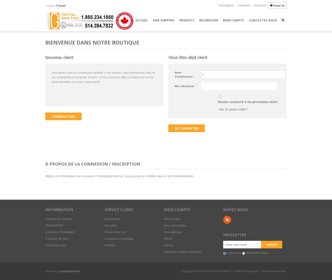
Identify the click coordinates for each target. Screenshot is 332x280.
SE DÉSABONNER (257, 253)
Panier (168, 238)
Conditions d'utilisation (60, 232)
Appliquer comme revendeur (182, 252)
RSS (227, 220)
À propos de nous (57, 238)
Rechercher (208, 20)
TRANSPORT (54, 225)
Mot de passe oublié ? (233, 109)
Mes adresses (173, 232)
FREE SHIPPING (163, 20)
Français (61, 5)
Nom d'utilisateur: (184, 75)
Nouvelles (111, 225)
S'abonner (234, 253)
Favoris (169, 245)
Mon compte (233, 20)
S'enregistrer (226, 5)
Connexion (243, 5)
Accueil (142, 20)
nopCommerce (70, 271)
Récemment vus (115, 232)
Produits (186, 20)
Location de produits (58, 219)
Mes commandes (175, 225)
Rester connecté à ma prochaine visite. (248, 102)
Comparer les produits (119, 238)
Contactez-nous (263, 20)
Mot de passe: (185, 86)
